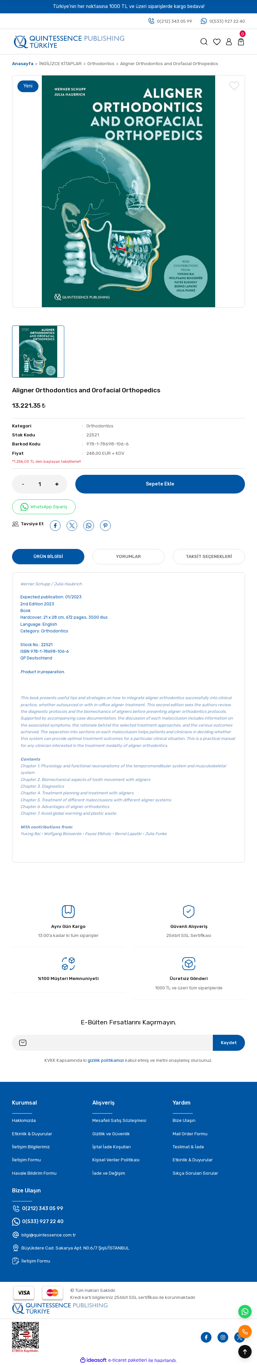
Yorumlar (128, 556)
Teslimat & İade (188, 1146)
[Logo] (69, 41)
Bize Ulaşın (184, 1120)
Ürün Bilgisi (48, 556)
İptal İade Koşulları (111, 1146)
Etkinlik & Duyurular (32, 1133)
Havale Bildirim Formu (34, 1173)
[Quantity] (39, 484)
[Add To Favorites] (234, 85)
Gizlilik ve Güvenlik (111, 1133)
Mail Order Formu (190, 1133)
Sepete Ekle (160, 484)
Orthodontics (99, 425)
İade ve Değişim (108, 1173)
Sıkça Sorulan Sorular (195, 1173)
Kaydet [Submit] (229, 1042)
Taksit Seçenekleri (209, 556)
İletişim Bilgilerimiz (31, 1146)
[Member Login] (229, 41)
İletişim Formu (26, 1159)
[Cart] (241, 41)
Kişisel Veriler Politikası (116, 1159)
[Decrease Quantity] (18, 484)
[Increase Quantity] (61, 484)
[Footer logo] (60, 1308)
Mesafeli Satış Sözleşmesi (119, 1120)
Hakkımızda (24, 1120)
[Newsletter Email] (128, 1043)
